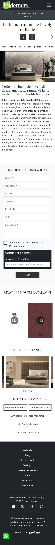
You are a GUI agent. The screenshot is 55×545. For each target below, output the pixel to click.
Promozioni (27, 460)
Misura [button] (22, 47)
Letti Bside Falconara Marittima (27, 415)
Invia (27, 275)
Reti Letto (27, 485)
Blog (27, 455)
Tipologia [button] (37, 47)
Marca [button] (4, 47)
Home (12, 13)
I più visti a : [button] (48, 47)
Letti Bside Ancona (15, 407)
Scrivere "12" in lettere (17, 259)
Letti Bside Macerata (27, 424)
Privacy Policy (16, 246)
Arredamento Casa (27, 13)
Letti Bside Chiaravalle (27, 432)
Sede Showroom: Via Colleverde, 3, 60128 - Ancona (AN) (27, 499)
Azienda (27, 450)
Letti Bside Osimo (40, 407)
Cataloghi (27, 465)
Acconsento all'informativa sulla (26, 244)
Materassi (27, 480)
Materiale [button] (13, 47)
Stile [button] (29, 47)
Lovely (27, 17)
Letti (41, 13)
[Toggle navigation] (49, 5)
